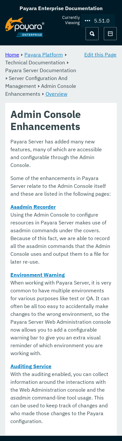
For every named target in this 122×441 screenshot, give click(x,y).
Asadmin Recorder (33, 207)
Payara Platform (43, 54)
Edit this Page (100, 54)
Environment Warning (37, 275)
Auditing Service (30, 366)
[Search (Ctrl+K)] (92, 33)
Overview (56, 93)
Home (12, 54)
